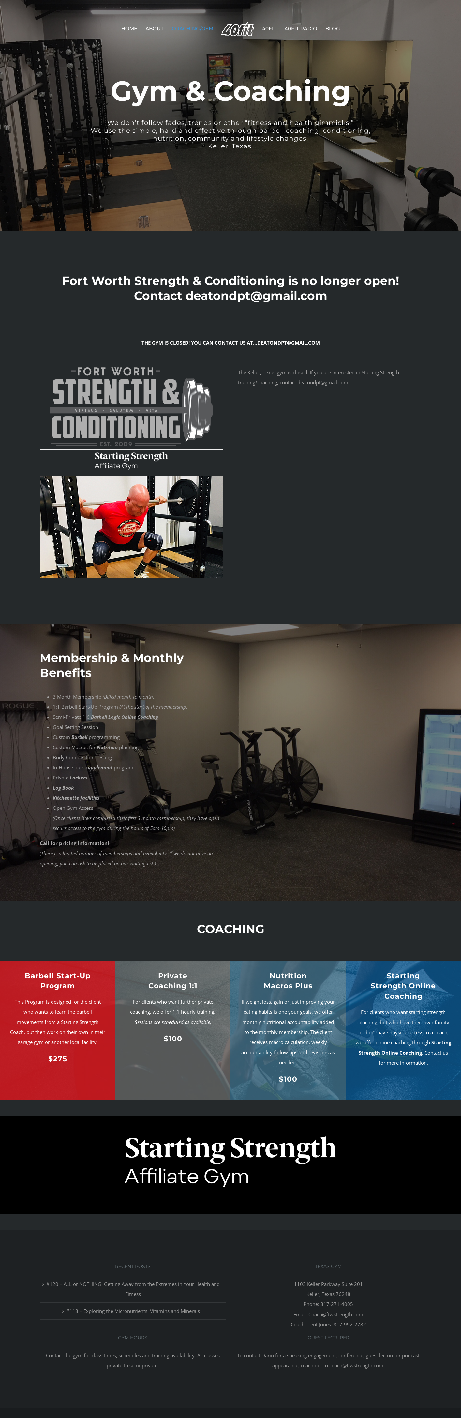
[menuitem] (133, 29)
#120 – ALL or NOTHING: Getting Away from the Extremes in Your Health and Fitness (133, 1289)
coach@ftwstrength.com (356, 1365)
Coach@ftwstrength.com (335, 1314)
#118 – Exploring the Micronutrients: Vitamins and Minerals (133, 1311)
